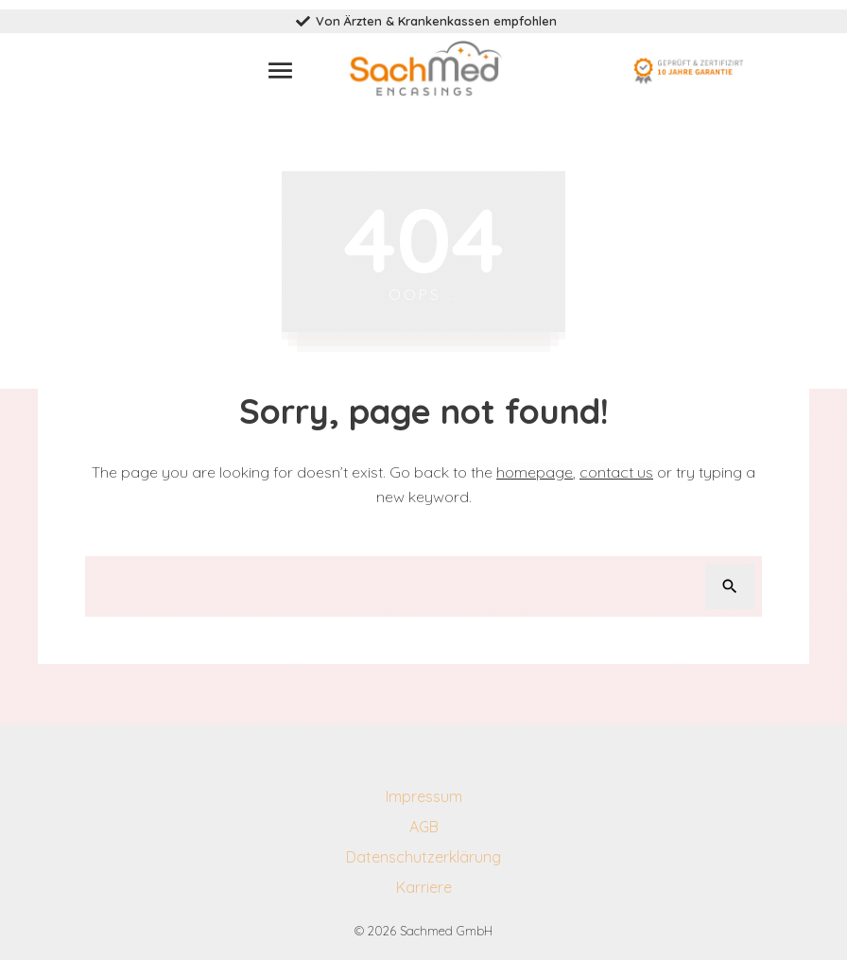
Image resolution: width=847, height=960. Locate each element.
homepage (534, 472)
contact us (616, 472)
